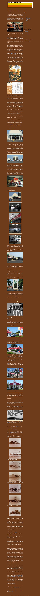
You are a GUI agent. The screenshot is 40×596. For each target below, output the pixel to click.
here (21, 122)
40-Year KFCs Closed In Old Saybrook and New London (15, 301)
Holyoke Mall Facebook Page (13, 124)
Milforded (13, 582)
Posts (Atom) (11, 591)
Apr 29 (27, 17)
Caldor (25, 12)
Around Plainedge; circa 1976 (12, 429)
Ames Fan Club (26, 31)
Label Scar (25, 32)
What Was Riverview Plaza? (11, 129)
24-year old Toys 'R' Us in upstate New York (16, 576)
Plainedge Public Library (9, 432)
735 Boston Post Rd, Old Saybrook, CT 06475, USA (16, 426)
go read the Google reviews (19, 273)
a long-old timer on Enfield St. (19, 405)
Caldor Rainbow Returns (11, 534)
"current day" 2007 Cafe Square (14, 53)
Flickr (25, 30)
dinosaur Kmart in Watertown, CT (18, 575)
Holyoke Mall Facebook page (10, 37)
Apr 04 (27, 20)
